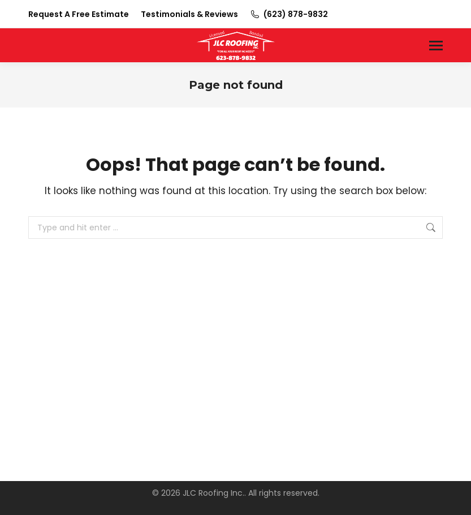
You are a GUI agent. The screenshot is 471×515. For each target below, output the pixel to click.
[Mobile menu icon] (436, 45)
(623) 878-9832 (288, 14)
